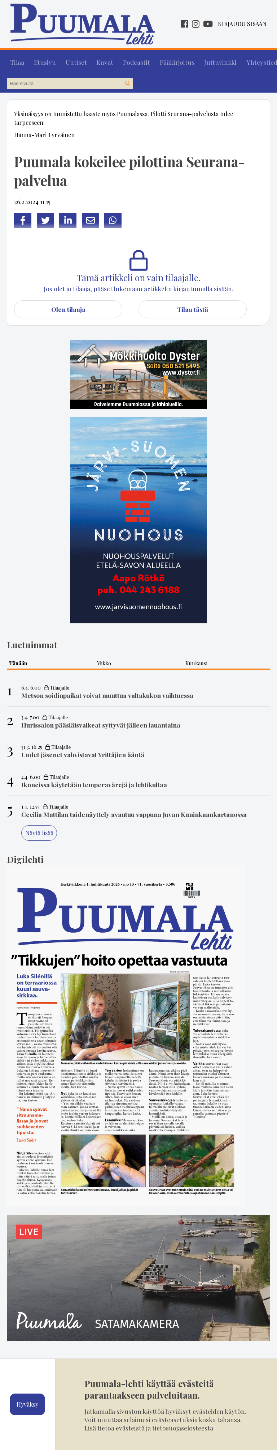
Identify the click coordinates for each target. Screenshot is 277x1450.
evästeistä (130, 1428)
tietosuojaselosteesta (182, 1428)
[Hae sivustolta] (127, 80)
